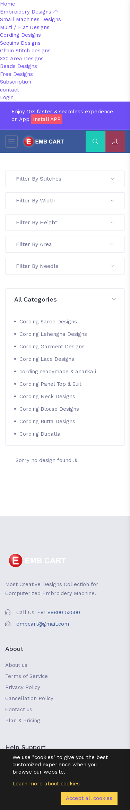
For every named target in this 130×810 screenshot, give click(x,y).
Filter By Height (65, 222)
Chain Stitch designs (25, 50)
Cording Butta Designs (47, 421)
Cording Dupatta (40, 434)
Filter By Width (65, 200)
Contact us (18, 709)
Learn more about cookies (46, 784)
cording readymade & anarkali (57, 371)
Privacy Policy (22, 687)
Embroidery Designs (29, 12)
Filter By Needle (65, 266)
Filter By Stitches (65, 178)
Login (7, 97)
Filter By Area (65, 244)
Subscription (15, 82)
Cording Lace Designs (46, 359)
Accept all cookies (89, 798)
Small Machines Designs (30, 19)
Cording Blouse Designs (49, 409)
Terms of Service (26, 676)
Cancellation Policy (29, 698)
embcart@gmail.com (42, 624)
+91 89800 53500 (58, 612)
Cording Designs (20, 35)
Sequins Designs (20, 43)
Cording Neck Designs (47, 396)
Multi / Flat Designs (25, 27)
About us (16, 665)
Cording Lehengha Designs (53, 334)
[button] (65, 300)
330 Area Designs (22, 58)
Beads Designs (18, 66)
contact (9, 90)
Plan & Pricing (22, 720)
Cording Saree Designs (48, 322)
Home (7, 4)
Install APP (47, 119)
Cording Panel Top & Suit (50, 384)
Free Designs (16, 74)
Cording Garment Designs (52, 346)
